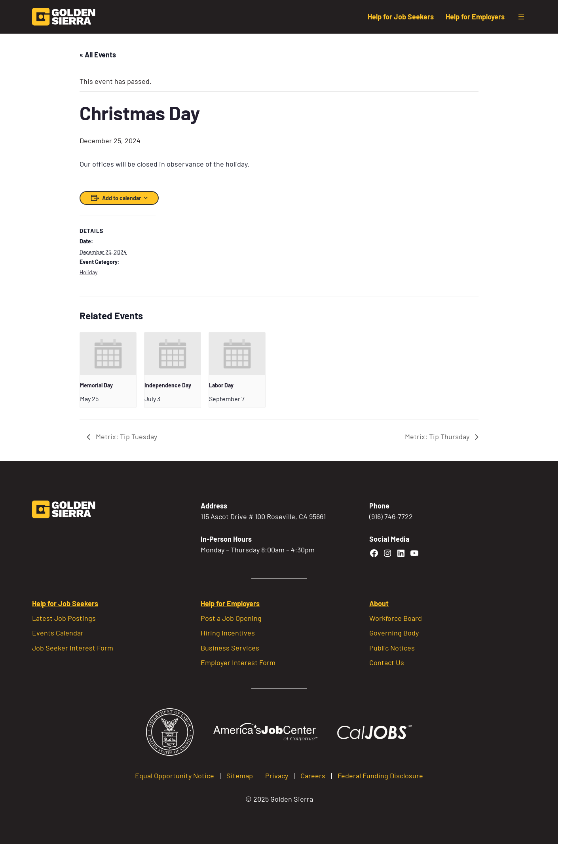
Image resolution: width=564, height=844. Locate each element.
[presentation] (108, 353)
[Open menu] (521, 16)
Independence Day (167, 385)
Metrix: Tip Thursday (438, 436)
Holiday (88, 272)
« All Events (98, 54)
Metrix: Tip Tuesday (125, 436)
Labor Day (221, 385)
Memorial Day (96, 385)
